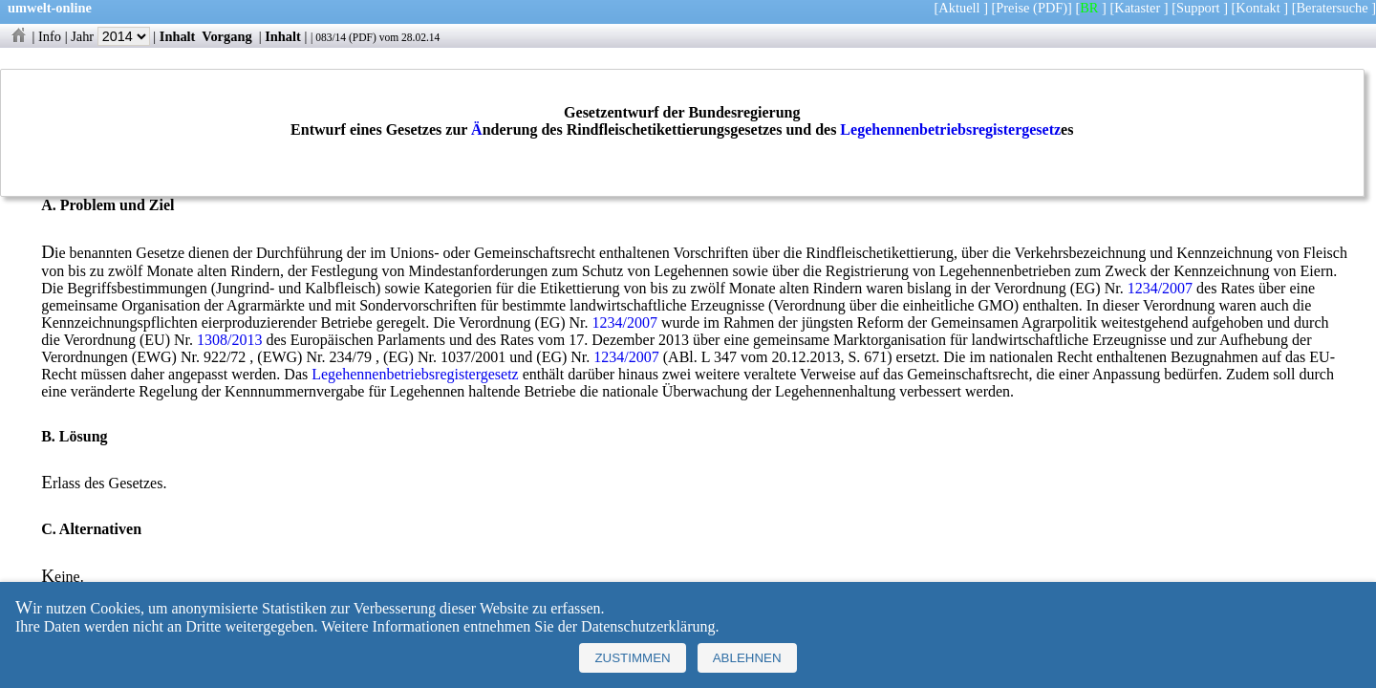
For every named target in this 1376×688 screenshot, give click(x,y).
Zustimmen (632, 658)
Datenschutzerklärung (648, 626)
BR (1089, 7)
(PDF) (1050, 7)
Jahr (110, 36)
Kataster (1137, 7)
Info (49, 36)
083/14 (330, 37)
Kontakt (1257, 7)
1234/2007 (1160, 288)
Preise (1012, 7)
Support (1198, 7)
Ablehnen (747, 658)
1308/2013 (229, 340)
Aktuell (958, 7)
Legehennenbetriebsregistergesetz (950, 129)
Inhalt (178, 36)
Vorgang (227, 36)
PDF (363, 37)
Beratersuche (1332, 7)
